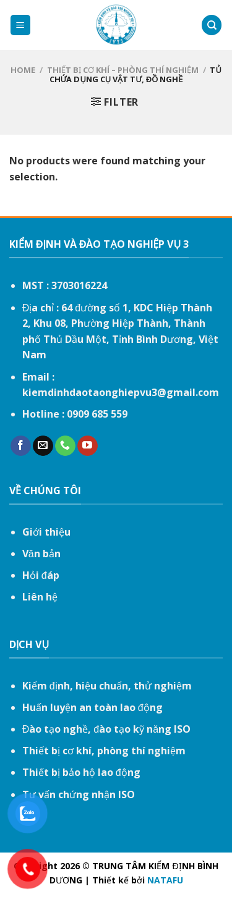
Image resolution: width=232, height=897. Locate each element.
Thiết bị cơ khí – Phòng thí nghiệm (123, 69)
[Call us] (65, 446)
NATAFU (165, 880)
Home (23, 69)
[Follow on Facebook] (21, 446)
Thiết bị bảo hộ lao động (81, 772)
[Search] (211, 25)
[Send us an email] (43, 446)
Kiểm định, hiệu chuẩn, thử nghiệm (107, 686)
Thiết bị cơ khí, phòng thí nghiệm (104, 750)
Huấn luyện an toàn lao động (92, 707)
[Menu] (21, 25)
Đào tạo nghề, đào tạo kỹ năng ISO (106, 729)
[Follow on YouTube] (87, 446)
